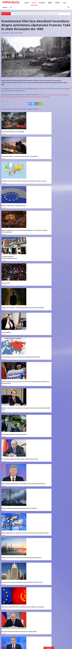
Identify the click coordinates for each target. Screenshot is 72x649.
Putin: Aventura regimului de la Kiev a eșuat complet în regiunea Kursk (35, 233)
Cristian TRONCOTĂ (15, 398)
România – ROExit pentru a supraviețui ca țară (12, 156)
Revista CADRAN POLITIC (8, 641)
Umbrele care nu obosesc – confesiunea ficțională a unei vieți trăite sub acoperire (36, 182)
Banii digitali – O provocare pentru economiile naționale (58, 333)
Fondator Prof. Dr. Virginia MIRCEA (43, 647)
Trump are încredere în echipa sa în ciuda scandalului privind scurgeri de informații (59, 308)
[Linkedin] (36, 103)
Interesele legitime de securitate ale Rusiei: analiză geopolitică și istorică (10, 207)
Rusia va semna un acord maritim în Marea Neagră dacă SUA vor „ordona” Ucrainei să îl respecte (36, 334)
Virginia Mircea (14, 406)
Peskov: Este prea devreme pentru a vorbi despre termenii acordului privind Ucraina (60, 233)
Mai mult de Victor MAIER (19, 109)
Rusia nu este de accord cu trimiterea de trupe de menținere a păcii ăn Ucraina (12, 283)
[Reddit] (39, 103)
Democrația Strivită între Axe (32, 307)
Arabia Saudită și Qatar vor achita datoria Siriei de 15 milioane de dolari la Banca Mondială (36, 258)
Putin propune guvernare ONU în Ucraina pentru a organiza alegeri (59, 283)
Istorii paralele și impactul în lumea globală (10, 130)
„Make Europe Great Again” (8, 359)
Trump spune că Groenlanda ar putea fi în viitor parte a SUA (12, 333)
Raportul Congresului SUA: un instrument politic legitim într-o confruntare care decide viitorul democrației (36, 157)
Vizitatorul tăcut (5, 181)
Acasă (2, 17)
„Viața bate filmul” (53, 181)
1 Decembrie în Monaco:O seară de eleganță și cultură (56, 156)
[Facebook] (30, 103)
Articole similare (6, 109)
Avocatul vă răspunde (10, 374)
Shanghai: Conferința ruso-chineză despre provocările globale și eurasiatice (59, 257)
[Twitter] (33, 103)
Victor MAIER (6, 33)
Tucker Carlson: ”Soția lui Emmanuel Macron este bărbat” (58, 359)
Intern (6, 17)
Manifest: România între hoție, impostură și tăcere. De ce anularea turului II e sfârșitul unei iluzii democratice (36, 207)
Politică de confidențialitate (22, 647)
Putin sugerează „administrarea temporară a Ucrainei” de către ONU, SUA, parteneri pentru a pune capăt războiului (12, 308)
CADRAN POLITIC (11, 647)
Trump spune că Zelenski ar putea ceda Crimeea (11, 233)
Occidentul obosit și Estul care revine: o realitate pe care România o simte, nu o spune (35, 13)
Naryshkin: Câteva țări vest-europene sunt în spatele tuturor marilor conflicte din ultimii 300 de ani (59, 207)
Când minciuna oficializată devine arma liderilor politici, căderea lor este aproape (36, 283)
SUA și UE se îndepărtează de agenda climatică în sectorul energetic (11, 257)
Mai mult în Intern (33, 109)
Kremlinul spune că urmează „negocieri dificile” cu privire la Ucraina (35, 359)
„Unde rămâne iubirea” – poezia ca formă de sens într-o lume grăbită (36, 130)
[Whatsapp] (42, 103)
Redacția (13, 413)
